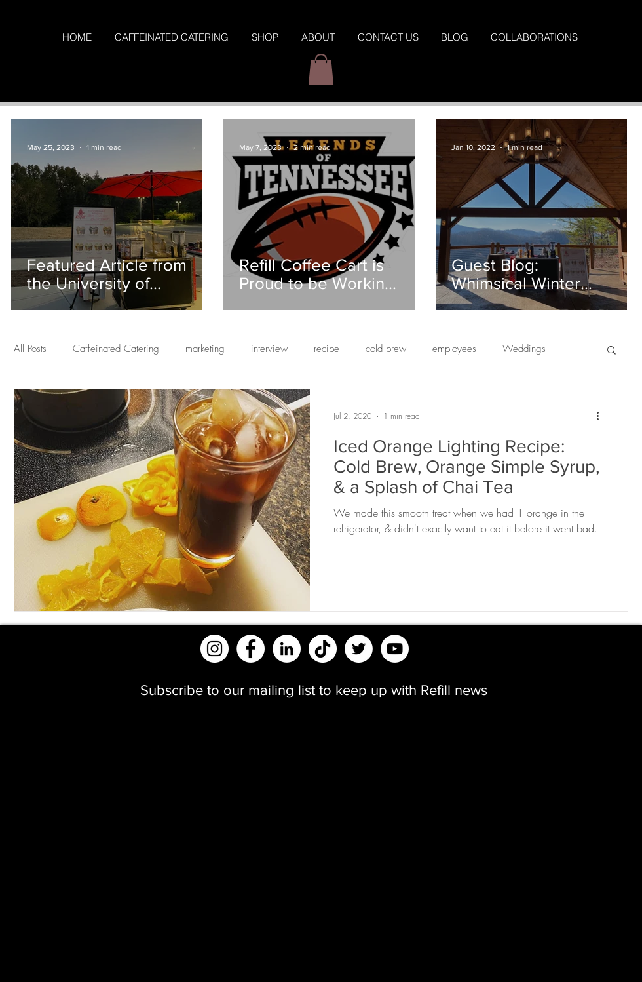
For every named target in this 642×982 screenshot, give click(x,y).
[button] (321, 69)
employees (454, 348)
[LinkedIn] (287, 649)
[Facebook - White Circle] (250, 649)
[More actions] (602, 416)
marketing (205, 348)
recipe (326, 348)
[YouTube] (395, 649)
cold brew (386, 348)
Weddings (524, 348)
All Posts (30, 348)
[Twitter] (359, 649)
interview (269, 348)
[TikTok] (323, 649)
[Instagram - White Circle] (214, 649)
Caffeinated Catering (116, 348)
